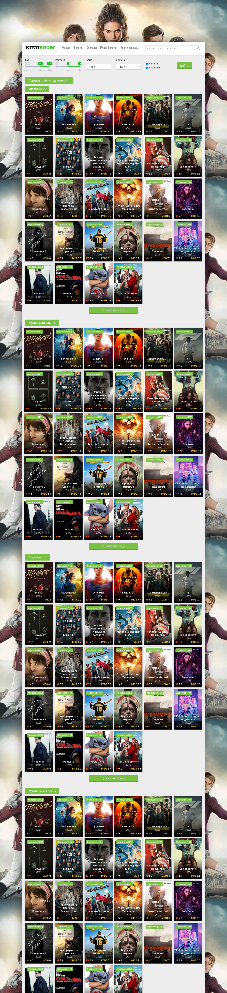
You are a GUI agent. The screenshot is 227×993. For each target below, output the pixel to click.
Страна (120, 59)
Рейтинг (60, 59)
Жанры (66, 47)
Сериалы (92, 47)
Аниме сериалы (130, 47)
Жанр (89, 59)
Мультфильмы (108, 47)
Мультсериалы (42, 791)
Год (27, 59)
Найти (184, 65)
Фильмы (78, 47)
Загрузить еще (113, 310)
